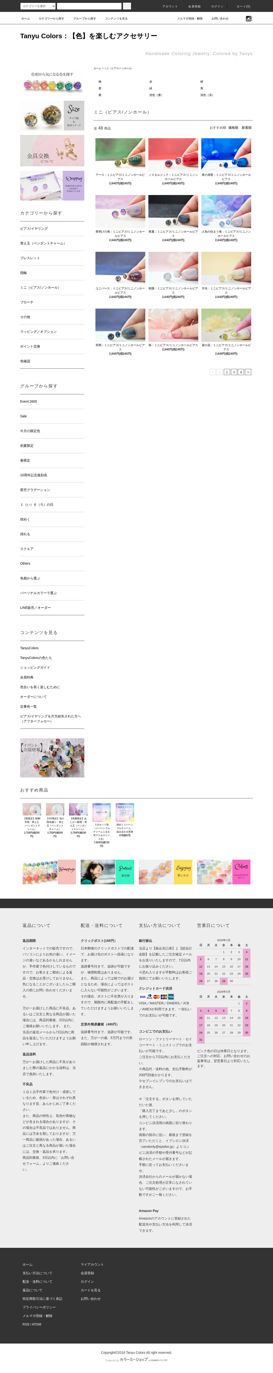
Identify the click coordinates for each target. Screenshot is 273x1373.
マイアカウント (92, 1264)
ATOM (36, 1324)
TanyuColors (29, 648)
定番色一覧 (28, 706)
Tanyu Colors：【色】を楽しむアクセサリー (88, 36)
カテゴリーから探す (48, 18)
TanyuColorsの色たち (36, 658)
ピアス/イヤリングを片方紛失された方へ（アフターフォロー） (50, 718)
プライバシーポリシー (39, 1307)
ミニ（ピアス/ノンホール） (118, 68)
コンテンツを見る (113, 18)
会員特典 (26, 677)
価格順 (233, 127)
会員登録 (192, 6)
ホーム (25, 18)
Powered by (136, 1360)
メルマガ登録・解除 (187, 18)
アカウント (167, 6)
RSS (26, 1324)
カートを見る (91, 1290)
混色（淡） (207, 95)
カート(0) (240, 6)
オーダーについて (33, 697)
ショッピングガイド (35, 667)
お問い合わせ (217, 18)
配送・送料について (37, 1281)
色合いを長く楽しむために (40, 687)
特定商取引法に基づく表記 (42, 1299)
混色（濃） (156, 95)
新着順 (247, 127)
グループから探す (82, 18)
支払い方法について (37, 1273)
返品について (32, 1290)
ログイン (215, 6)
